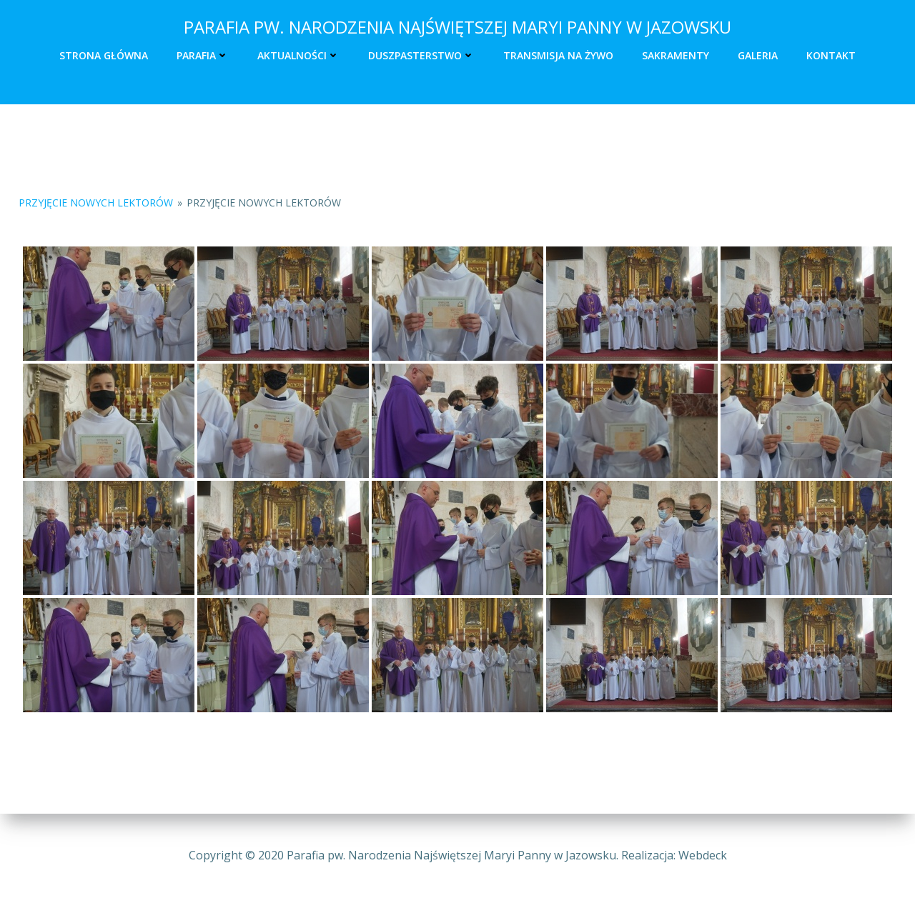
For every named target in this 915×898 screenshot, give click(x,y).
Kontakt (831, 54)
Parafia (203, 54)
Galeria (758, 54)
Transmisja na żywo (558, 54)
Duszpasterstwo (421, 54)
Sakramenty (675, 54)
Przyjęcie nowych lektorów (96, 203)
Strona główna (103, 54)
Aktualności (298, 54)
